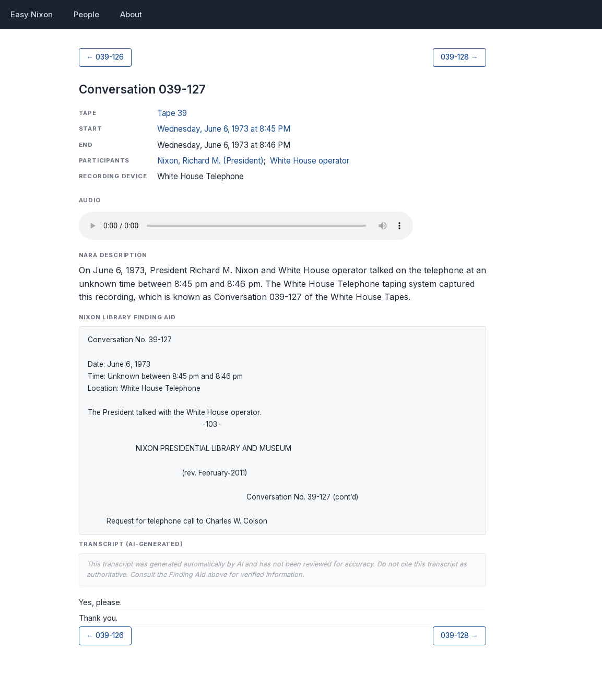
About (131, 14)
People (86, 14)
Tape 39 (172, 113)
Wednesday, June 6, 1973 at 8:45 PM (223, 129)
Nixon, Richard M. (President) (210, 161)
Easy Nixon (31, 14)
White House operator (309, 161)
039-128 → (459, 57)
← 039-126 (105, 57)
